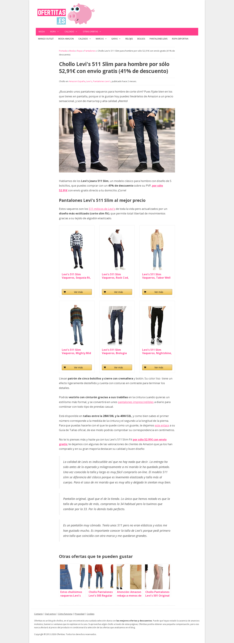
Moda (42, 31)
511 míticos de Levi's (102, 209)
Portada (63, 50)
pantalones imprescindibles (136, 402)
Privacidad (80, 613)
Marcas (102, 38)
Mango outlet (46, 38)
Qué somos (50, 613)
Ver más (78, 292)
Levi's (89, 81)
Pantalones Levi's (102, 81)
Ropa (56, 31)
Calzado (72, 31)
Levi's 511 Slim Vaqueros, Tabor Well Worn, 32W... (156, 276)
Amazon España (77, 81)
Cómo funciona (65, 613)
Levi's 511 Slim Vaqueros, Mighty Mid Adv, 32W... (76, 351)
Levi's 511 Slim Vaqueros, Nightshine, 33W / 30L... (157, 351)
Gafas (117, 38)
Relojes (129, 38)
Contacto (38, 613)
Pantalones (90, 50)
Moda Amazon (66, 38)
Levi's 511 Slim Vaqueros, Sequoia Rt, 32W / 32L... (76, 276)
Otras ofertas (93, 31)
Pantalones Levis (158, 38)
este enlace (162, 425)
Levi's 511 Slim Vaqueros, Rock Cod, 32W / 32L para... (115, 276)
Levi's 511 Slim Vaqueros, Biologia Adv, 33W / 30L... (114, 351)
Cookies (90, 613)
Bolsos (141, 38)
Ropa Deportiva (180, 38)
